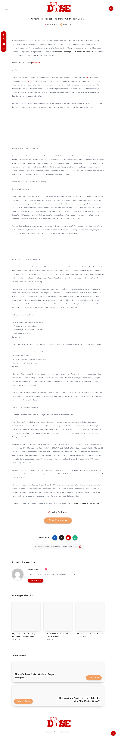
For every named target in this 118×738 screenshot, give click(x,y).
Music (65, 512)
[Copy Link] (58, 546)
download (36, 63)
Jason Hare (33, 569)
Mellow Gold (57, 512)
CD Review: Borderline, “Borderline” (89, 634)
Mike (87, 78)
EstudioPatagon (66, 732)
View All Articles (36, 580)
